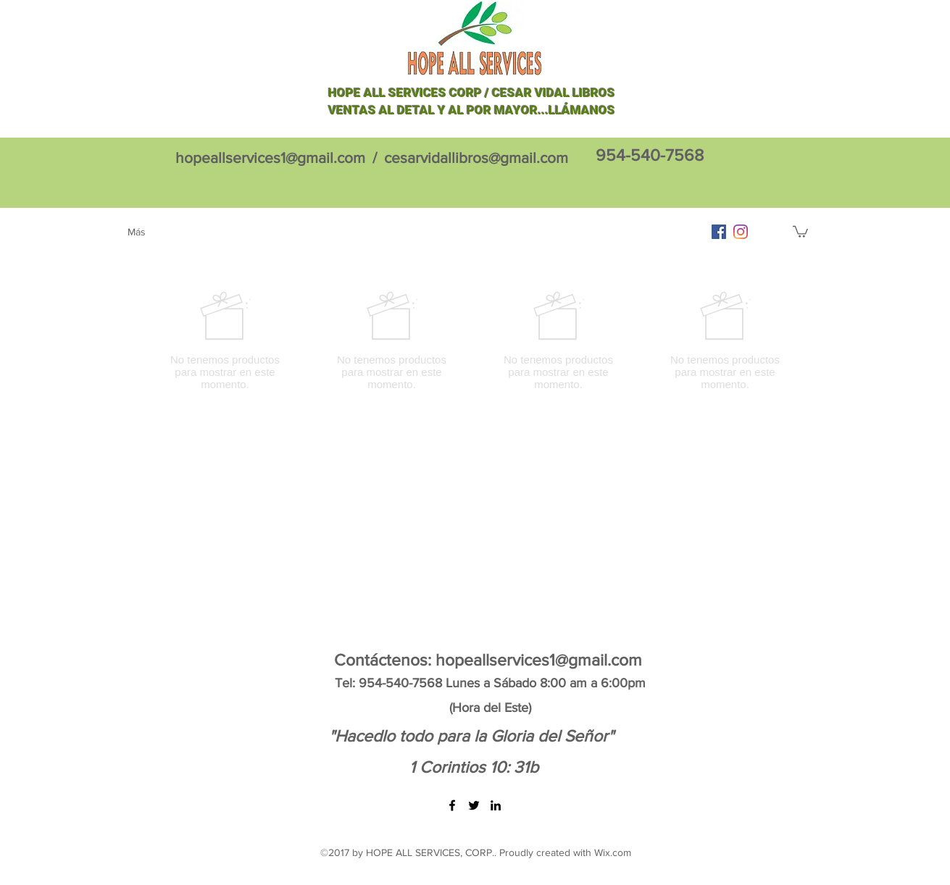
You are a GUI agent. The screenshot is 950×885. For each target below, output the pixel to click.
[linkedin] (495, 805)
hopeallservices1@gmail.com (270, 157)
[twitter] (474, 805)
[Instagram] (740, 232)
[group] (475, 340)
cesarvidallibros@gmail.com (476, 157)
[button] (800, 231)
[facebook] (719, 232)
